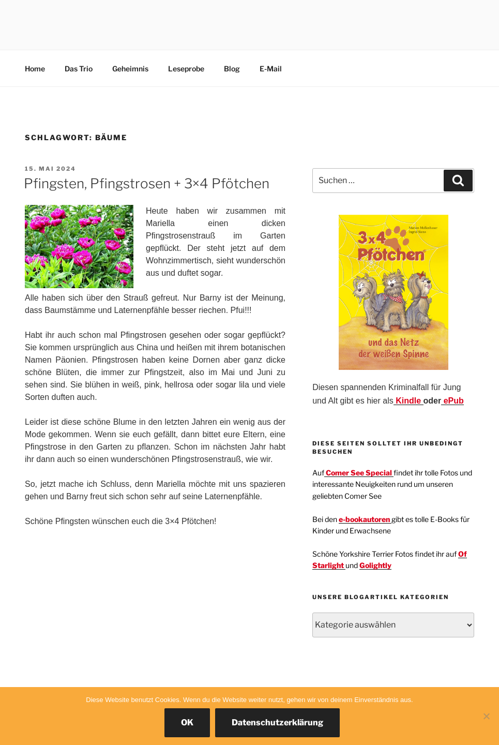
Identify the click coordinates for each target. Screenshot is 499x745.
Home (35, 68)
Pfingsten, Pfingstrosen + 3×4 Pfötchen (146, 183)
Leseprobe (186, 68)
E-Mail (271, 68)
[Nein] (486, 716)
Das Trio (79, 68)
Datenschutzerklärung (277, 722)
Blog (232, 68)
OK (187, 722)
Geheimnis (130, 68)
